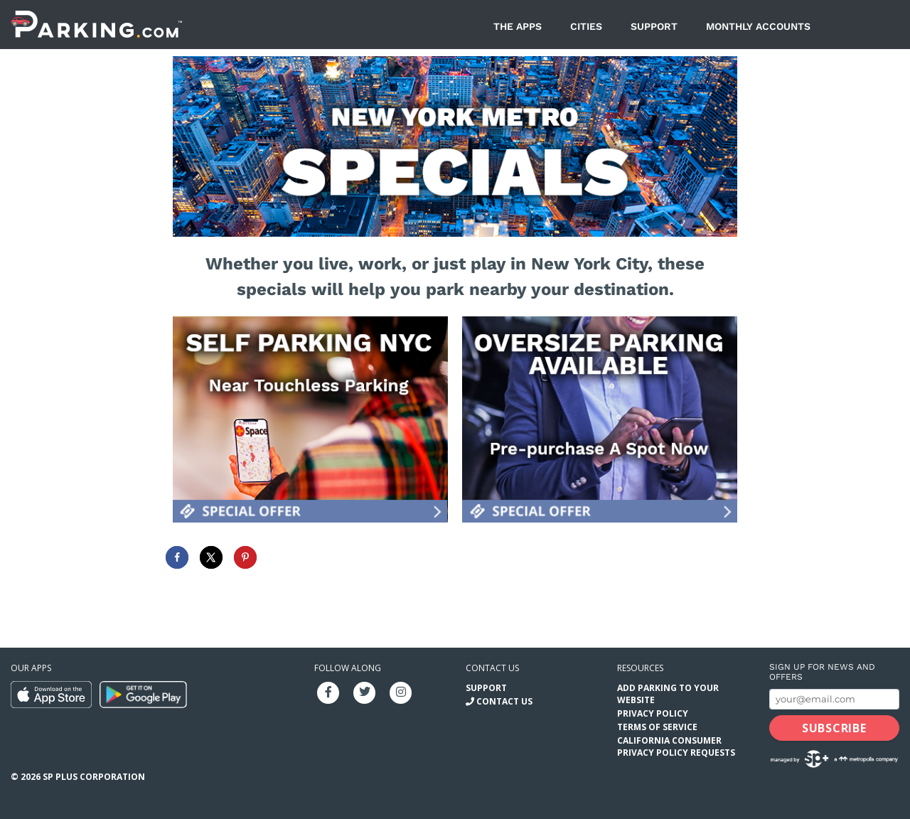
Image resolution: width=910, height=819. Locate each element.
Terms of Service (657, 727)
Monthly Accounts (758, 26)
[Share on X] (211, 557)
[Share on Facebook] (177, 557)
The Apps (517, 26)
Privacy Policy (652, 713)
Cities (586, 26)
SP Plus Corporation (94, 777)
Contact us (492, 668)
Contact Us (504, 701)
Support (654, 26)
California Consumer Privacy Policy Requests (676, 746)
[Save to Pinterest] (245, 557)
